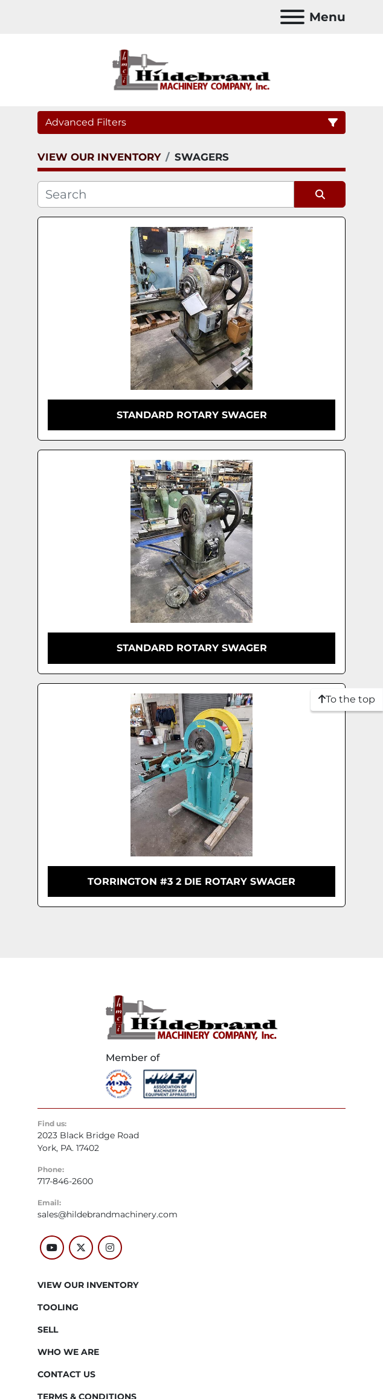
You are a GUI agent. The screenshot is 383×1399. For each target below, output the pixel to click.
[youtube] (52, 1247)
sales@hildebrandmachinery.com (107, 1214)
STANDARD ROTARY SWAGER (192, 415)
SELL (47, 1329)
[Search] (165, 194)
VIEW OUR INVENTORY (87, 1284)
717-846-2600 (65, 1181)
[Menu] (292, 17)
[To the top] (347, 699)
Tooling (58, 1307)
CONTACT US (66, 1374)
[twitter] (81, 1247)
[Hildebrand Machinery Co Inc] (191, 1016)
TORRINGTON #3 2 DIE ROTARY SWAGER (191, 881)
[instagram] (110, 1247)
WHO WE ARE (68, 1351)
